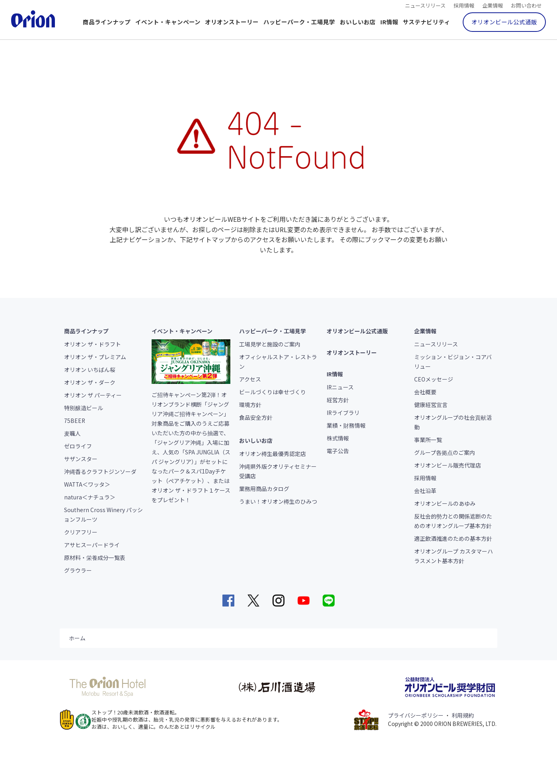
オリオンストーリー (232, 22)
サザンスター (80, 459)
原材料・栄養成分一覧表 (94, 557)
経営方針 (338, 400)
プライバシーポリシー (416, 715)
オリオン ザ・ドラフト (92, 344)
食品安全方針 (256, 417)
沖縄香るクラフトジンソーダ (100, 471)
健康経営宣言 (431, 405)
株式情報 (338, 438)
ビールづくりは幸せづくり (272, 392)
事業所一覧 (428, 440)
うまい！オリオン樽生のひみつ (278, 501)
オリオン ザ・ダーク (89, 382)
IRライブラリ (343, 413)
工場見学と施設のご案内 (269, 344)
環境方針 (250, 405)
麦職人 (72, 433)
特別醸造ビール (83, 408)
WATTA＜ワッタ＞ (87, 484)
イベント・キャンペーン (168, 22)
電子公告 (338, 451)
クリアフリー (80, 532)
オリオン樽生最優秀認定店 (272, 454)
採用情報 (464, 5)
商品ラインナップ (106, 22)
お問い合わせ (526, 5)
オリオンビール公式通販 (504, 22)
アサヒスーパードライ (92, 545)
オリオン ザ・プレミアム (95, 357)
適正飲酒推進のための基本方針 (453, 538)
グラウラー (78, 570)
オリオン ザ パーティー (93, 395)
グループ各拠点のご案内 (444, 452)
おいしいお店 (358, 22)
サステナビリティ (426, 22)
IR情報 (389, 22)
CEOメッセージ (433, 379)
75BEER (74, 421)
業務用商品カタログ (264, 489)
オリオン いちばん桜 (89, 370)
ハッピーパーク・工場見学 (299, 22)
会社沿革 (425, 491)
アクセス (250, 379)
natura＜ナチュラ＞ (89, 497)
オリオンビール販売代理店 (447, 465)
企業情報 (492, 5)
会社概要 (425, 392)
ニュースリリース (425, 5)
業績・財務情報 (346, 425)
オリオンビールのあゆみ (444, 503)
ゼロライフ (78, 446)
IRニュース (340, 387)
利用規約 (463, 715)
